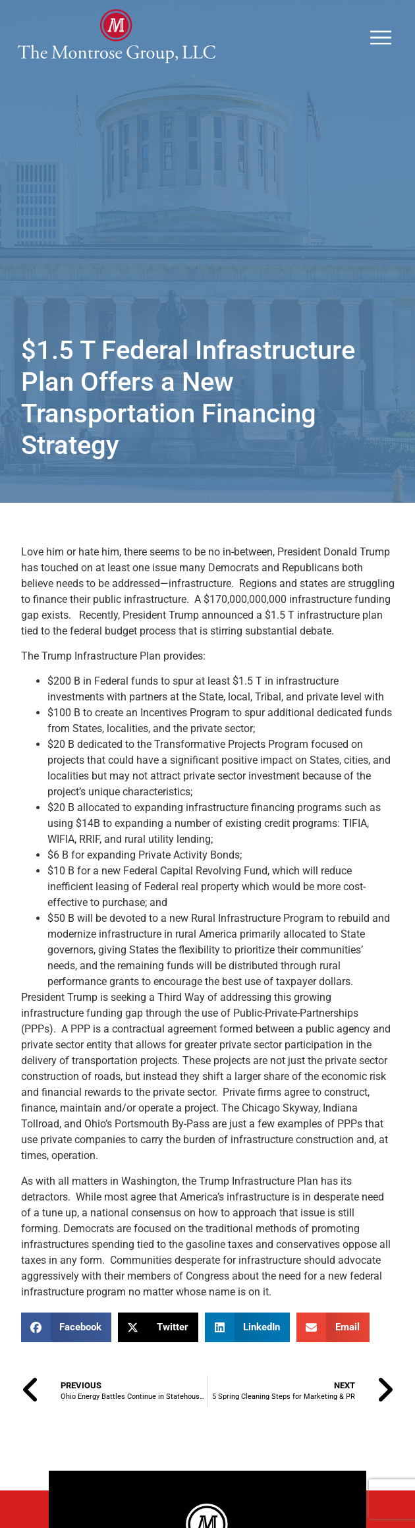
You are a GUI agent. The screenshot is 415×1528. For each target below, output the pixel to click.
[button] (66, 1327)
